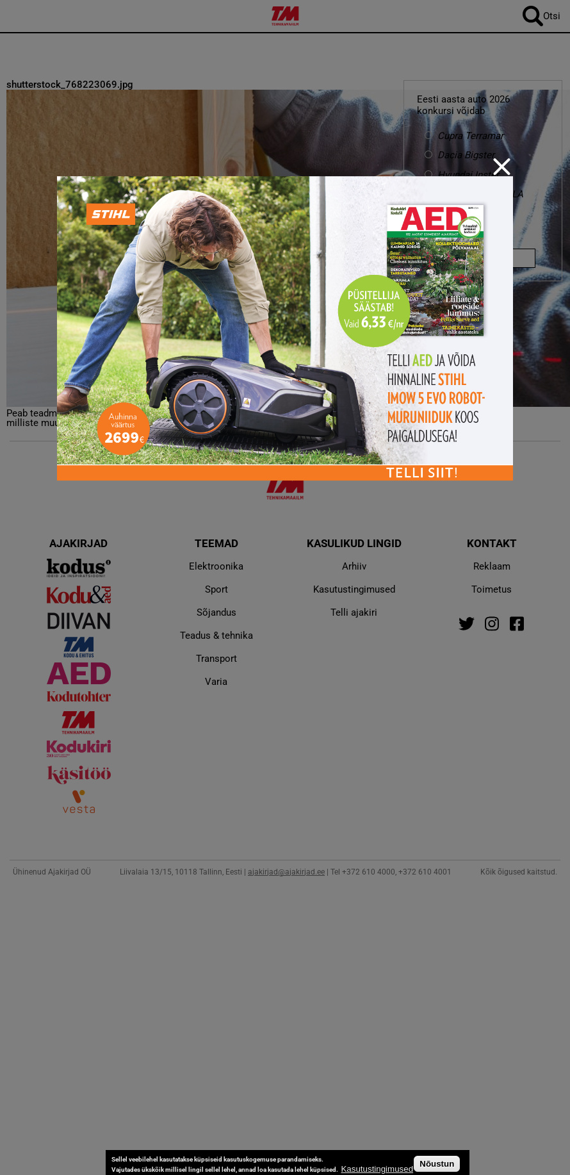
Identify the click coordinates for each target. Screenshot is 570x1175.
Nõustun (436, 1164)
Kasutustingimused (377, 1169)
